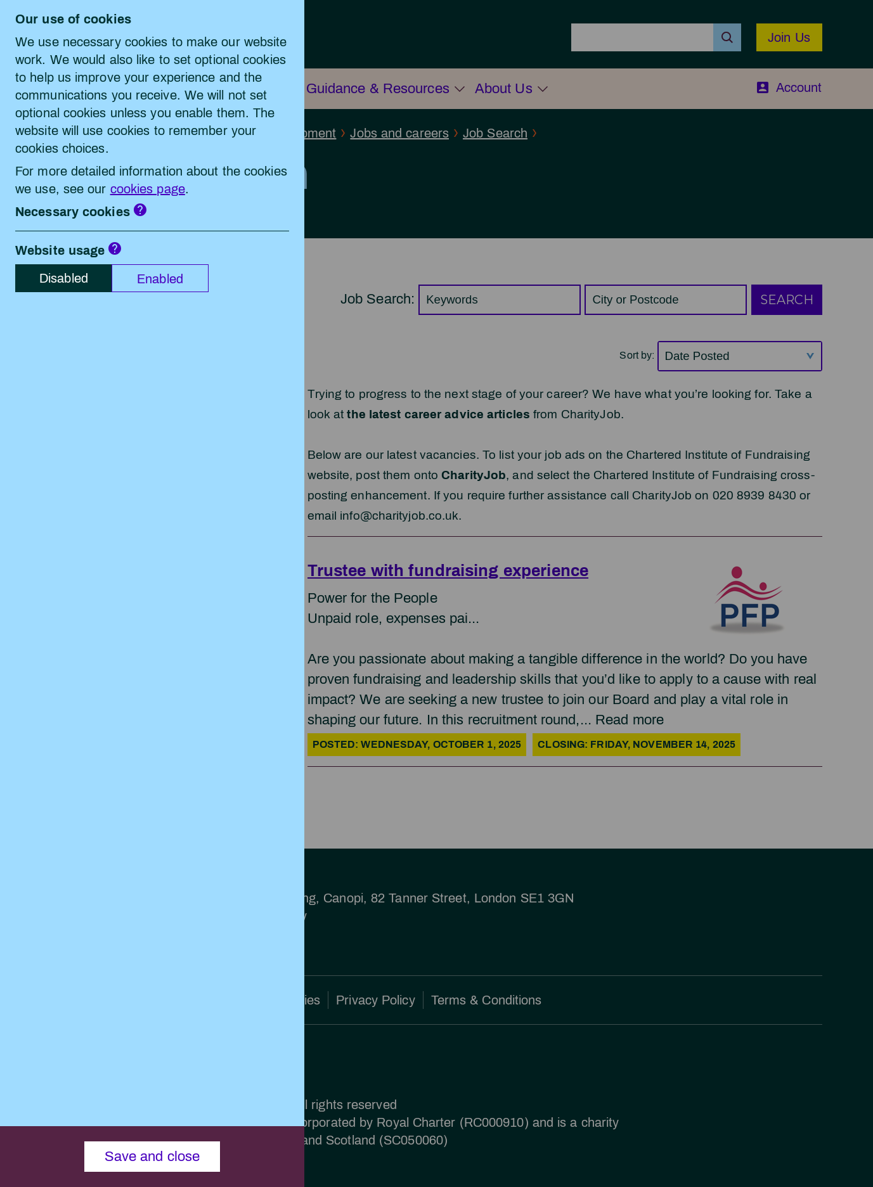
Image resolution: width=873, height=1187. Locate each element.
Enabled (160, 279)
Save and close (152, 1156)
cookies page (147, 189)
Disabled (63, 278)
